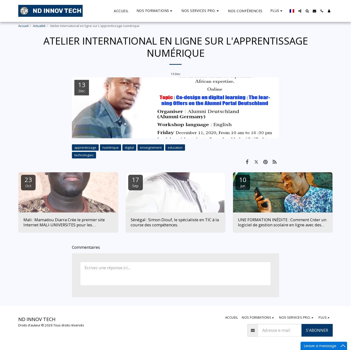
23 (28, 181)
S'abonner (317, 330)
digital (129, 147)
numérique (110, 147)
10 (242, 181)
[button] (138, 10)
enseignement (151, 147)
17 (135, 181)
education (175, 147)
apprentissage (85, 147)
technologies (84, 155)
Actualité (39, 26)
